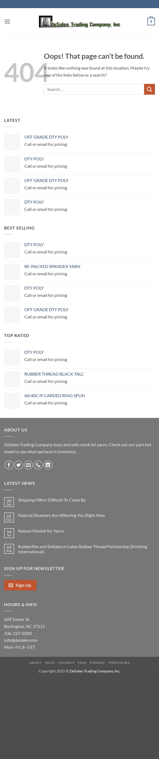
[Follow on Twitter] (18, 465)
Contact (66, 663)
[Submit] (149, 89)
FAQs (82, 663)
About (35, 663)
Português (119, 663)
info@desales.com (20, 640)
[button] (7, 21)
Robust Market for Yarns (41, 530)
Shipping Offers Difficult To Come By (52, 499)
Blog (50, 663)
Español (97, 663)
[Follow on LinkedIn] (48, 465)
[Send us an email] (28, 465)
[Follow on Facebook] (9, 465)
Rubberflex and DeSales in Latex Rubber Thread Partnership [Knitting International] (82, 549)
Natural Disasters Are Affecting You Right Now (61, 515)
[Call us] (38, 465)
